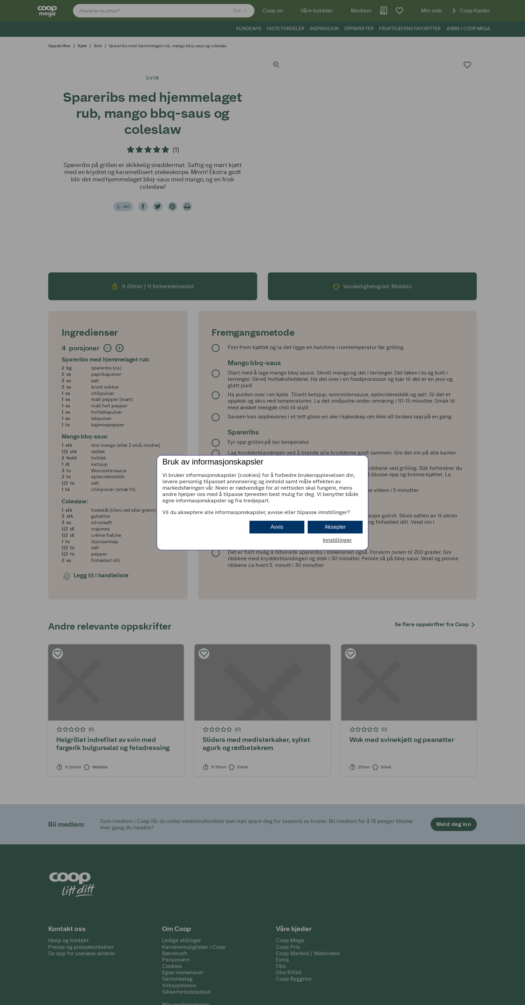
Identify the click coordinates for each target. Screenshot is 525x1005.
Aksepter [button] (335, 527)
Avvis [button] (277, 527)
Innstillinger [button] (337, 540)
